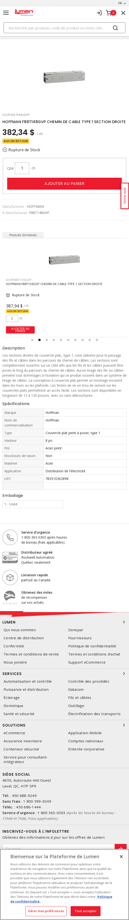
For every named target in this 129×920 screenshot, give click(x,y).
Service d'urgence (35, 532)
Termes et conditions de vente (31, 654)
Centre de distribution (24, 638)
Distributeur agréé (36, 552)
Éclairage (12, 697)
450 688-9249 (24, 795)
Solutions (64, 725)
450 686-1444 (28, 807)
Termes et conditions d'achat (94, 654)
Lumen (64, 622)
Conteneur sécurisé (21, 749)
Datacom (76, 689)
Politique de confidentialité (92, 646)
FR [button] (120, 3)
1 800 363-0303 (52, 812)
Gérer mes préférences (46, 911)
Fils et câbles (79, 697)
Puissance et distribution (26, 689)
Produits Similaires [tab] (23, 235)
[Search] (64, 27)
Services (64, 673)
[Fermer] (121, 856)
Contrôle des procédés (88, 681)
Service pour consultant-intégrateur (26, 759)
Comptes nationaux (85, 741)
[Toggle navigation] (6, 12)
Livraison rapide (34, 575)
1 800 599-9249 (37, 801)
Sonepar (76, 630)
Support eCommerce (87, 662)
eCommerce (14, 733)
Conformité (14, 646)
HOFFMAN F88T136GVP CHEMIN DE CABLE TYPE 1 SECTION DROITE (54, 284)
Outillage (76, 705)
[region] (64, 884)
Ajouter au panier (64, 183)
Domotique (13, 705)
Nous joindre (15, 662)
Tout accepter (86, 911)
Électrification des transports (94, 714)
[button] (32, 340)
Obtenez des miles (36, 592)
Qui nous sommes (20, 630)
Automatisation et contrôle (28, 681)
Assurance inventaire (23, 741)
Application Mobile (85, 733)
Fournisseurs (80, 638)
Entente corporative (86, 749)
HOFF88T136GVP (19, 280)
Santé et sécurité (19, 714)
